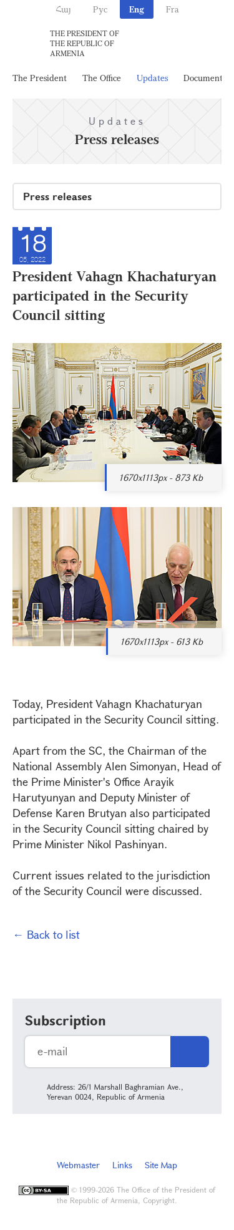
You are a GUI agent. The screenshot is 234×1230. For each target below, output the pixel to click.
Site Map (161, 1165)
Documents (204, 78)
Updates (152, 78)
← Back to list (46, 934)
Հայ (63, 9)
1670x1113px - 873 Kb (161, 477)
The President (39, 78)
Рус (100, 9)
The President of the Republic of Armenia (84, 43)
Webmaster (78, 1165)
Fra (172, 9)
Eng (136, 9)
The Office (101, 78)
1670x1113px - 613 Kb (161, 641)
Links (122, 1165)
